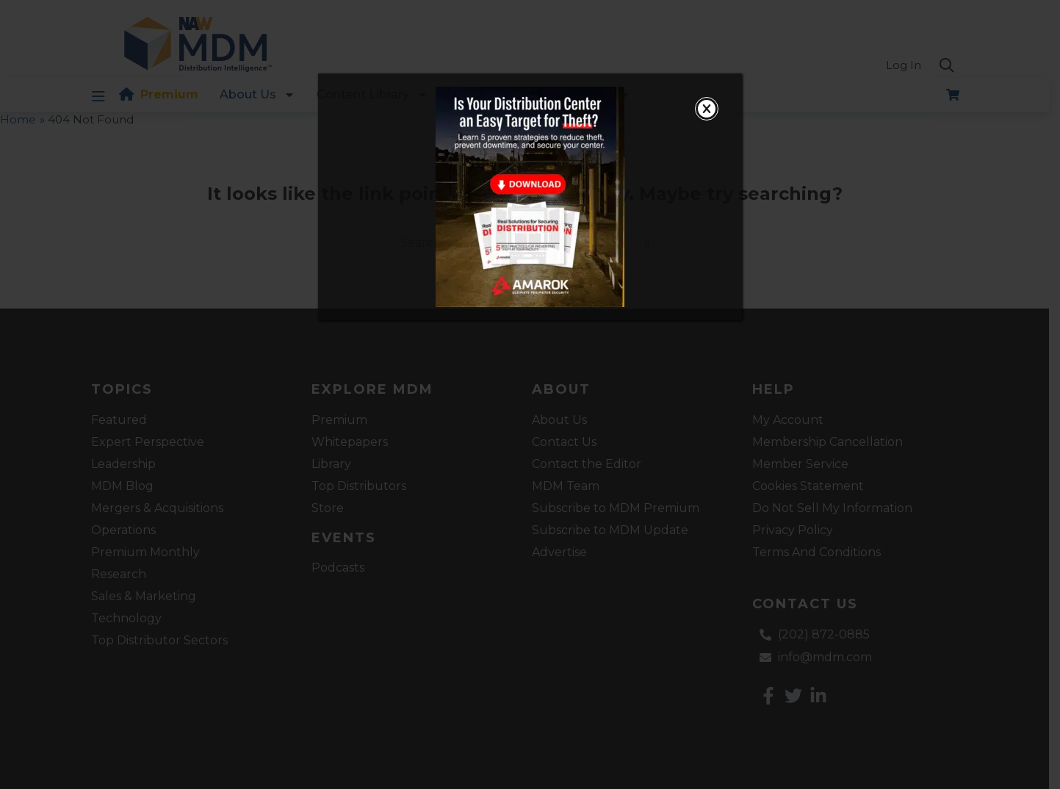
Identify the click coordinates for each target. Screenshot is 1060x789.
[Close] (706, 108)
